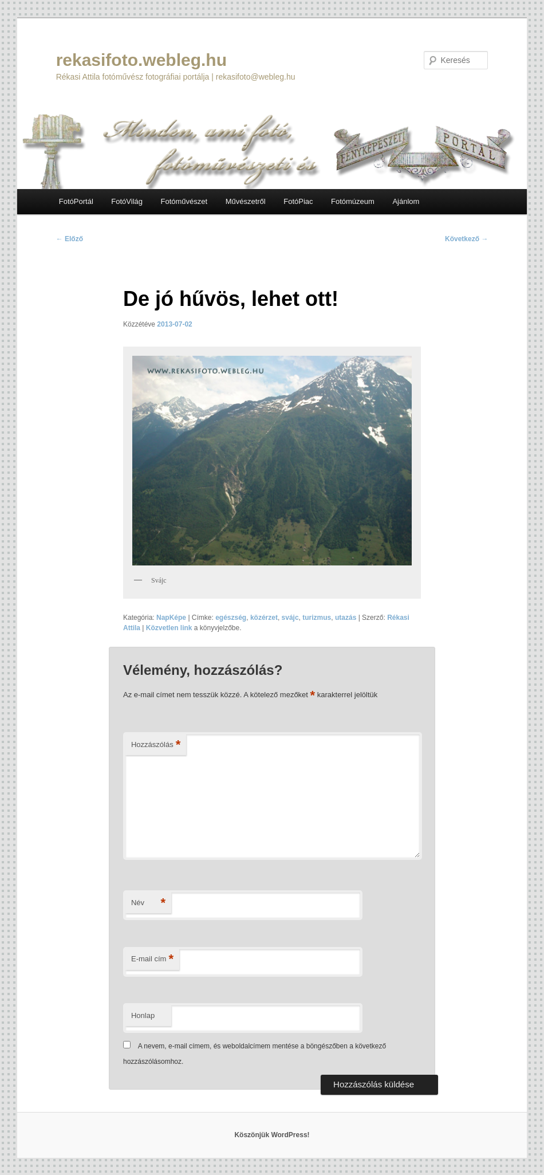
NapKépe (171, 618)
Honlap (143, 1015)
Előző (69, 239)
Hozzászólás (155, 745)
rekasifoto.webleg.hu (141, 59)
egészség (230, 618)
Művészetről (246, 201)
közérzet (264, 618)
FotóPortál (76, 201)
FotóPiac (298, 201)
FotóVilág (127, 201)
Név (148, 903)
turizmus (316, 618)
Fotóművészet (183, 201)
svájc (290, 618)
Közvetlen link (170, 628)
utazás (345, 618)
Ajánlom (405, 201)
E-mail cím (152, 959)
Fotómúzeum (353, 201)
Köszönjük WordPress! (271, 1135)
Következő (466, 239)
